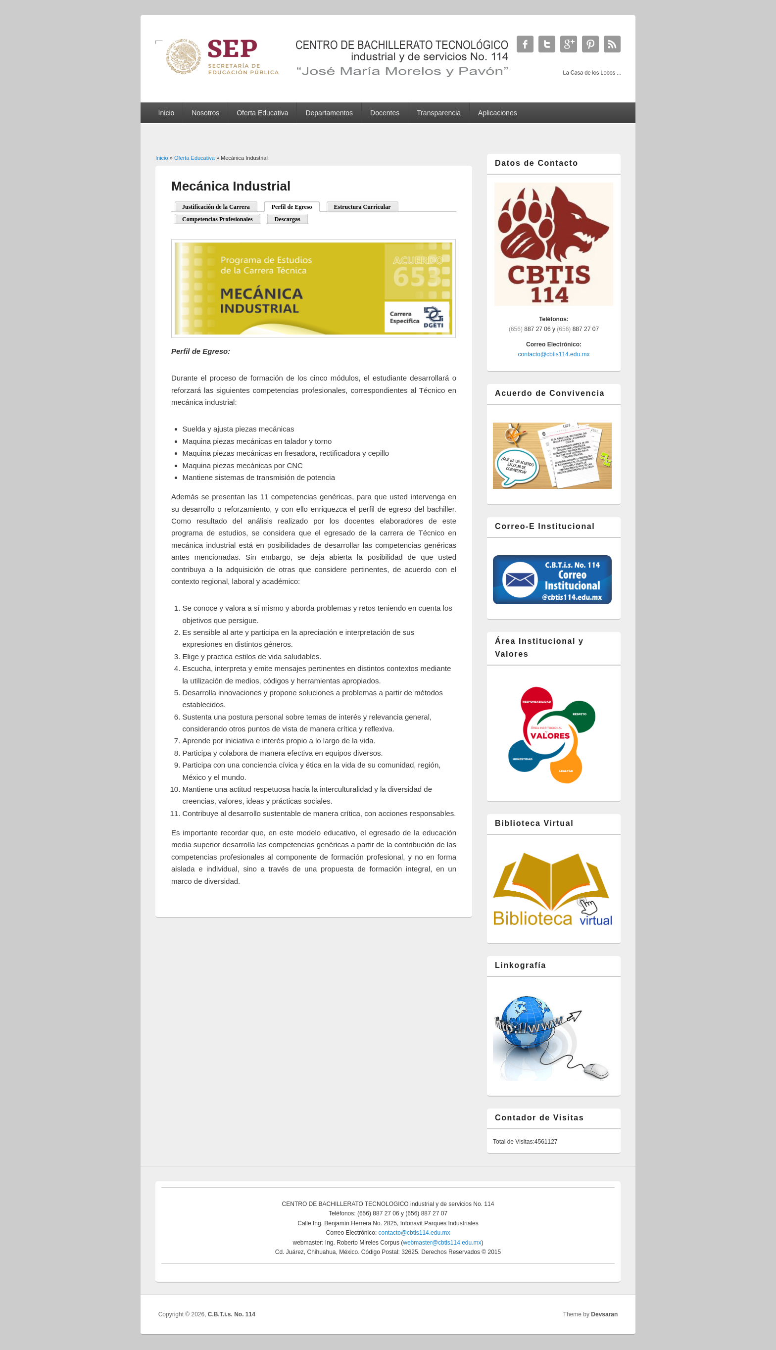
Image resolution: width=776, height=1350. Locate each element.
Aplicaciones (497, 113)
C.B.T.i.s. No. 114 (231, 1314)
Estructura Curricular (362, 206)
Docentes (384, 113)
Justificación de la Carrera (216, 206)
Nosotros (205, 113)
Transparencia (439, 113)
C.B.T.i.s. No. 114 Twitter (546, 44)
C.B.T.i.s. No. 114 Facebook (525, 44)
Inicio (166, 113)
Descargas (287, 219)
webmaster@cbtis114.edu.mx (442, 1242)
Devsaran (604, 1314)
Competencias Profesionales (217, 219)
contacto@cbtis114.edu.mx (554, 354)
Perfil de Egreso (292, 206)
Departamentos (329, 113)
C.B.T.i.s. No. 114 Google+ (568, 44)
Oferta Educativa (262, 113)
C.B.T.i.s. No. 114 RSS (612, 44)
